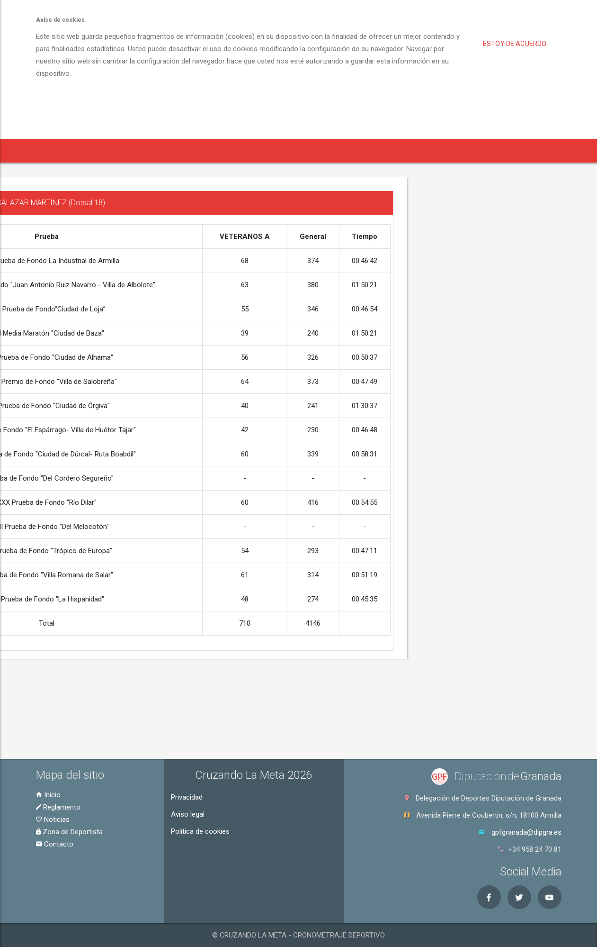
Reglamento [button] (213, 150)
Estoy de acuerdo (514, 43)
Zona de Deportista (69, 832)
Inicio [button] (54, 150)
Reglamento (58, 807)
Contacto (54, 844)
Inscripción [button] (156, 150)
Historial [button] (448, 150)
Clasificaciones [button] (381, 150)
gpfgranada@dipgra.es (526, 832)
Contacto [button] (573, 150)
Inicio (48, 795)
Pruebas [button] (100, 150)
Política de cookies (200, 831)
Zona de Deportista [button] (315, 150)
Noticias (53, 819)
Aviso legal (188, 814)
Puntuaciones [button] (512, 150)
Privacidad (187, 797)
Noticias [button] (265, 150)
